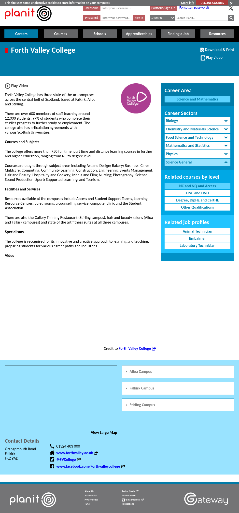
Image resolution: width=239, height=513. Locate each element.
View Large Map (104, 432)
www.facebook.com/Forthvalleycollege (90, 466)
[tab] (197, 121)
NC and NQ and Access (197, 186)
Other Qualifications (197, 207)
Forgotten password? (194, 7)
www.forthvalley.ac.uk (77, 452)
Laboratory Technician (197, 245)
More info (187, 3)
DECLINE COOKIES (212, 3)
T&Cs (86, 503)
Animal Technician (197, 231)
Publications (128, 503)
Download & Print (217, 52)
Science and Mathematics (197, 99)
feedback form (129, 495)
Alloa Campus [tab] (138, 371)
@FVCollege (68, 459)
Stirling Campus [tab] (139, 404)
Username (92, 8)
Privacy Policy (91, 499)
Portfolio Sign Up (163, 8)
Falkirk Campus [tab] (139, 388)
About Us (89, 491)
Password (91, 18)
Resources (217, 33)
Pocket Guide (130, 491)
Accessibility (90, 495)
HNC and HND (197, 193)
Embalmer (197, 238)
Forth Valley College (137, 348)
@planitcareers (133, 499)
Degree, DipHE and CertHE (197, 200)
